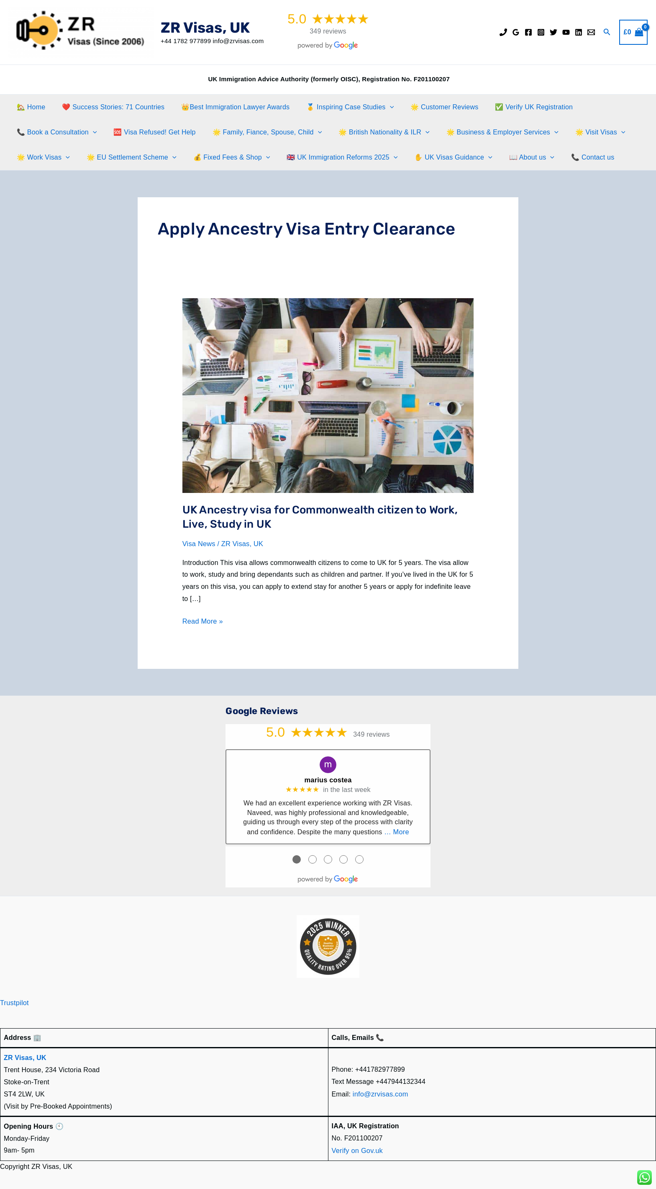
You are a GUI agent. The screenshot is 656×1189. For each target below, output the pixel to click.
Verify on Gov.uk (357, 1148)
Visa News (198, 543)
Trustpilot (14, 1001)
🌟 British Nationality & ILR (372, 132)
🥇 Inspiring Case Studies (338, 107)
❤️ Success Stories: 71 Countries (108, 107)
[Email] (591, 32)
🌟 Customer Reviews (429, 107)
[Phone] (503, 32)
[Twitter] (553, 32)
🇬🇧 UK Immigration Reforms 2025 (330, 157)
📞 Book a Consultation (55, 132)
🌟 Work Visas (41, 157)
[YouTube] (566, 32)
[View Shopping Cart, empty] (633, 32)
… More (396, 830)
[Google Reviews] (516, 32)
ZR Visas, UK (205, 27)
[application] (378, 107)
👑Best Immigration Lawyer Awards (227, 107)
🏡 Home (29, 107)
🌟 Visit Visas (582, 132)
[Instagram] (541, 32)
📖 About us (513, 157)
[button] (607, 32)
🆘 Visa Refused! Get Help (149, 132)
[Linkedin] (578, 32)
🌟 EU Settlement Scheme (127, 157)
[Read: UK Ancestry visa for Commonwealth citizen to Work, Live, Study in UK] (328, 395)
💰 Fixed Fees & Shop (223, 157)
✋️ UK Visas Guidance (438, 157)
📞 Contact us (570, 157)
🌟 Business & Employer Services (487, 132)
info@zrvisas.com (380, 1092)
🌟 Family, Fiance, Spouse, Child (259, 132)
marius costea (328, 779)
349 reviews (328, 31)
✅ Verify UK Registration (515, 107)
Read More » (202, 621)
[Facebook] (528, 32)
